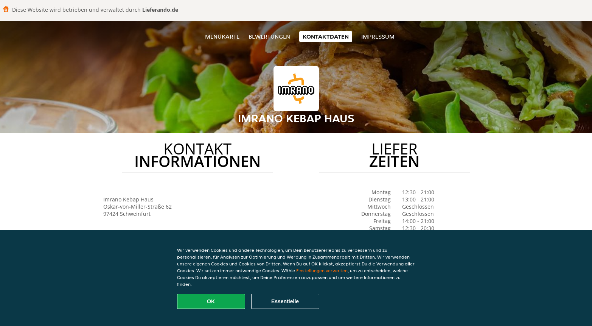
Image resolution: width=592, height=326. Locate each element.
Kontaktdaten (326, 37)
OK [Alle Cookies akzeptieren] (211, 301)
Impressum (378, 37)
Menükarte (222, 37)
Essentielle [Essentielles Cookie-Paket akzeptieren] (285, 301)
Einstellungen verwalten (322, 270)
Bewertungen (269, 37)
